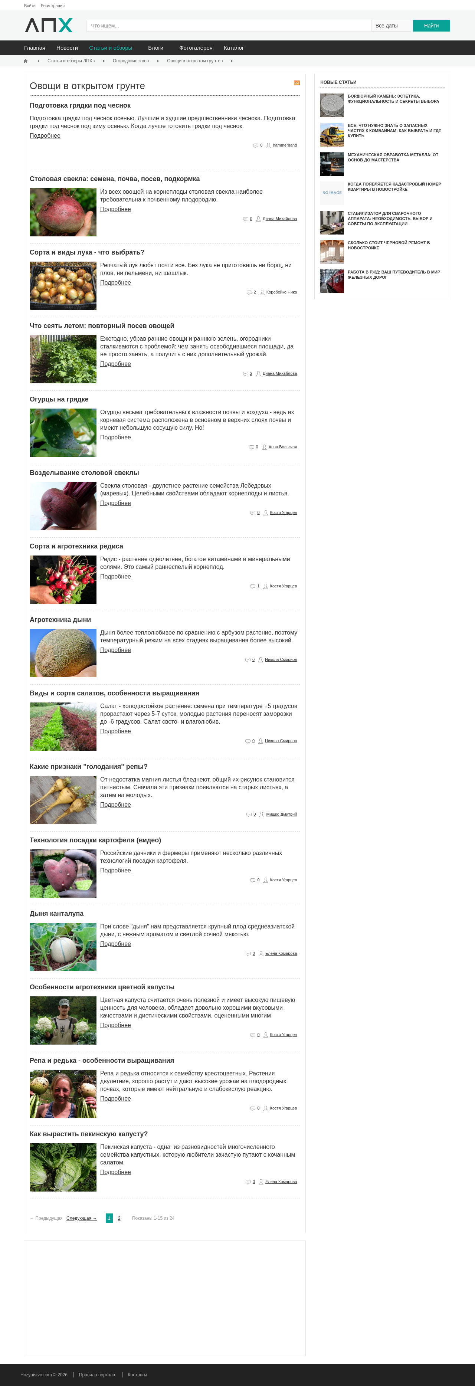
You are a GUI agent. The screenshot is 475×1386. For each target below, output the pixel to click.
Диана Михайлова (280, 218)
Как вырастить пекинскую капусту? (89, 1134)
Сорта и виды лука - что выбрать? (87, 252)
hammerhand (285, 145)
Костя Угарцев (283, 512)
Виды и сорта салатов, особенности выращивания (114, 693)
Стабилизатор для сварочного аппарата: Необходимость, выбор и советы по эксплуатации (390, 218)
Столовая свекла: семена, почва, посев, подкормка (115, 179)
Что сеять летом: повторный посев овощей (102, 326)
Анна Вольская (283, 447)
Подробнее (45, 135)
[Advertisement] (165, 1298)
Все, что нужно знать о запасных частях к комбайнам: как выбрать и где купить (394, 130)
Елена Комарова (281, 953)
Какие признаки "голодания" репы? (89, 766)
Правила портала (97, 1374)
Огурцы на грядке (59, 399)
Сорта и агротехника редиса (76, 546)
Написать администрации (438, 6)
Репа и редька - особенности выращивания (102, 1060)
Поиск (429, 6)
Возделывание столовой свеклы (84, 472)
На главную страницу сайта (421, 6)
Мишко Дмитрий (281, 814)
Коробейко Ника (281, 292)
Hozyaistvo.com (36, 1374)
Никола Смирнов (281, 659)
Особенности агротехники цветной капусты (102, 987)
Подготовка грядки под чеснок (80, 105)
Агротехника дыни (60, 619)
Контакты (137, 1374)
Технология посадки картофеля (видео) (95, 840)
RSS (297, 83)
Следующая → (81, 1218)
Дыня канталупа (56, 913)
